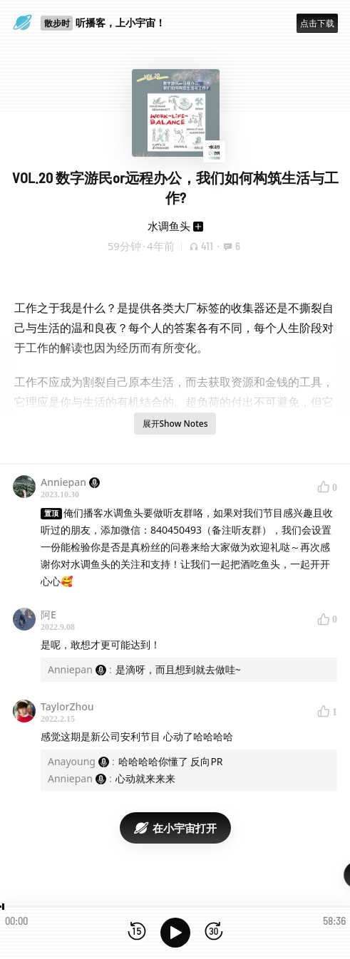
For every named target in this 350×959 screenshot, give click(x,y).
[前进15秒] (213, 932)
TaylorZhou (67, 706)
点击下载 (317, 23)
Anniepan (70, 482)
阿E (48, 614)
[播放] (175, 933)
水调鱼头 (169, 226)
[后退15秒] (136, 932)
